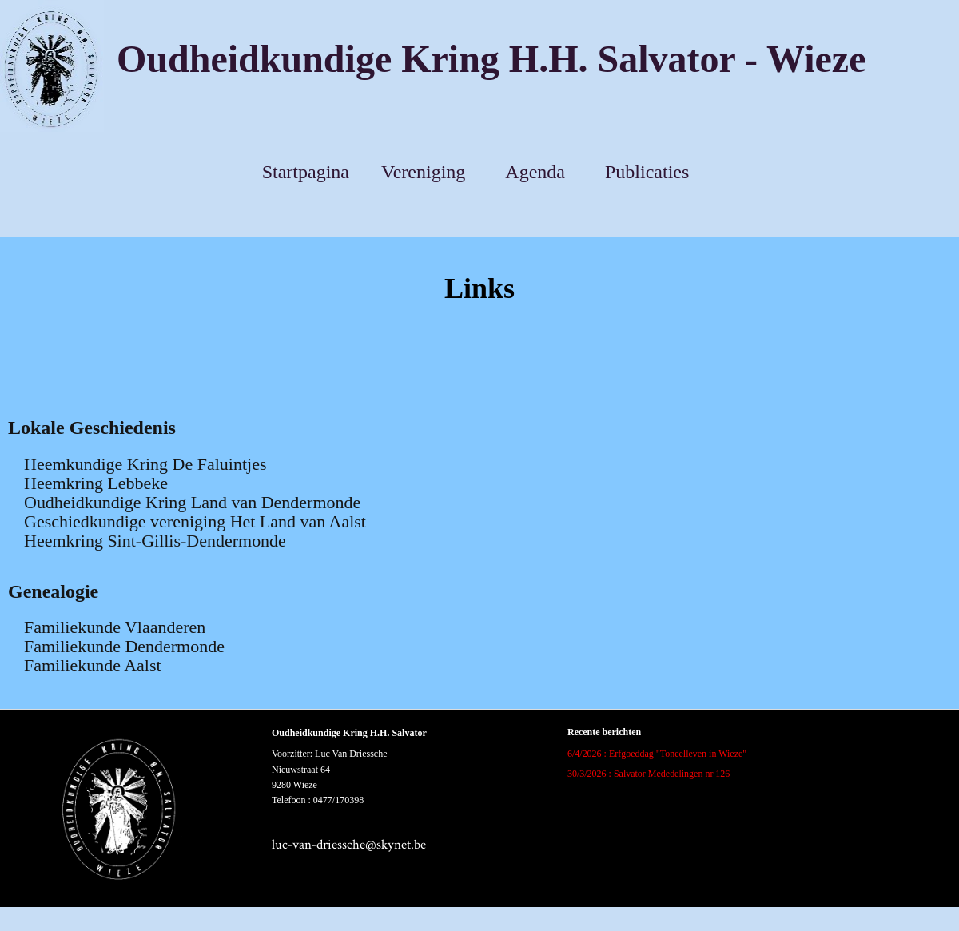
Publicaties (647, 171)
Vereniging (423, 171)
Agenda (535, 171)
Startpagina (305, 171)
